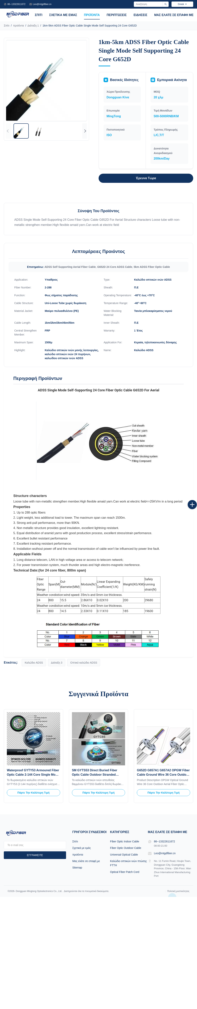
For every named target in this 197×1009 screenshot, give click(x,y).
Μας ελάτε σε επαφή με (174, 15)
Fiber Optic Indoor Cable (124, 841)
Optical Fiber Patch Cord (124, 871)
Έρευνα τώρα (146, 178)
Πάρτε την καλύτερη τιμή (33, 792)
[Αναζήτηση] (165, 4)
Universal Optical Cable (124, 854)
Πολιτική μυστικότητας (178, 891)
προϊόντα (92, 15)
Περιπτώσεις (117, 15)
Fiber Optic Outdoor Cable (125, 847)
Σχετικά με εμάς (63, 15)
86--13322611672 (16, 4)
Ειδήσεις (141, 15)
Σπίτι (38, 15)
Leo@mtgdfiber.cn (42, 4)
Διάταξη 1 (33, 25)
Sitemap (77, 867)
